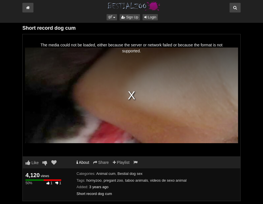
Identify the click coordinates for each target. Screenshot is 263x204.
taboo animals (136, 180)
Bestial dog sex (130, 173)
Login (150, 17)
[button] (112, 17)
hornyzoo (93, 180)
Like (32, 162)
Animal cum (105, 173)
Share (101, 162)
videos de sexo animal (168, 180)
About (83, 162)
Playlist (121, 162)
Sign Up (129, 17)
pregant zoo (113, 180)
